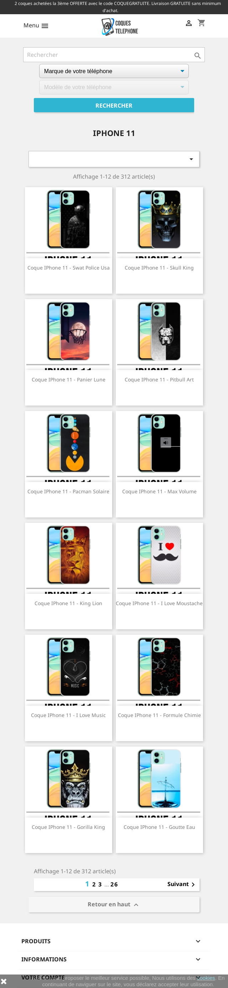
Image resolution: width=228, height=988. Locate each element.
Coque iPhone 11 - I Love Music (68, 715)
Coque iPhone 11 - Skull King (159, 267)
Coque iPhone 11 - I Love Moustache (159, 603)
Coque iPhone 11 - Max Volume (159, 491)
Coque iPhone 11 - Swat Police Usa (68, 267)
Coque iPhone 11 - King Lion (68, 603)
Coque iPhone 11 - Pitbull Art (159, 379)
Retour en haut (114, 904)
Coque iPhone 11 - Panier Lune (68, 379)
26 (114, 884)
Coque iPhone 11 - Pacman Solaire (68, 491)
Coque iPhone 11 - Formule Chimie (159, 715)
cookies (206, 978)
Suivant (182, 884)
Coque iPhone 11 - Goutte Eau (159, 827)
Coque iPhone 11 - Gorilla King (68, 827)
